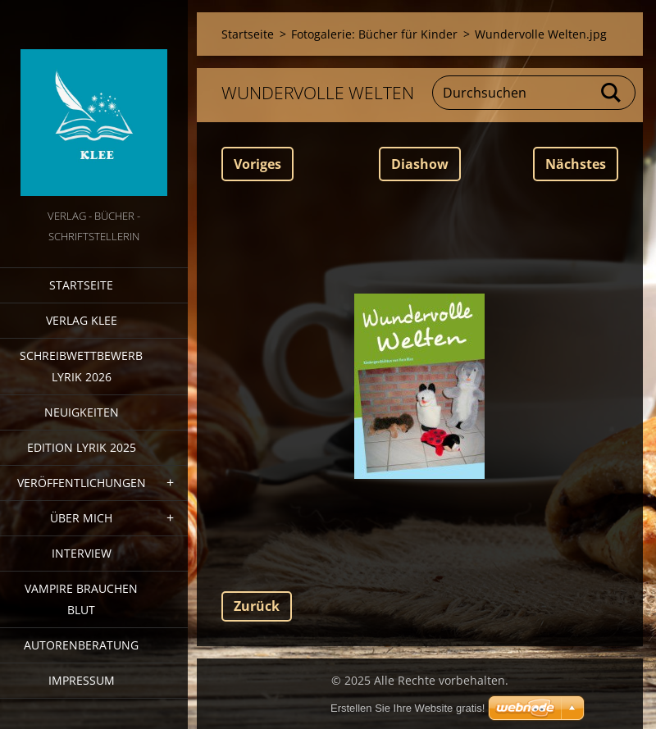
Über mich (81, 518)
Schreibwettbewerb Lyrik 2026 (81, 366)
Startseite (81, 285)
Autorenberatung (81, 645)
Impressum (81, 680)
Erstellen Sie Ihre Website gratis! (407, 708)
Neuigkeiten (81, 412)
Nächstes (575, 164)
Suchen (611, 92)
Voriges (257, 164)
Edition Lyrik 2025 (81, 447)
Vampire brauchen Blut (81, 599)
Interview (82, 553)
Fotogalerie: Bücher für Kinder (374, 34)
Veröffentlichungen (81, 482)
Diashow (420, 164)
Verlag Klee (81, 320)
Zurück (257, 606)
